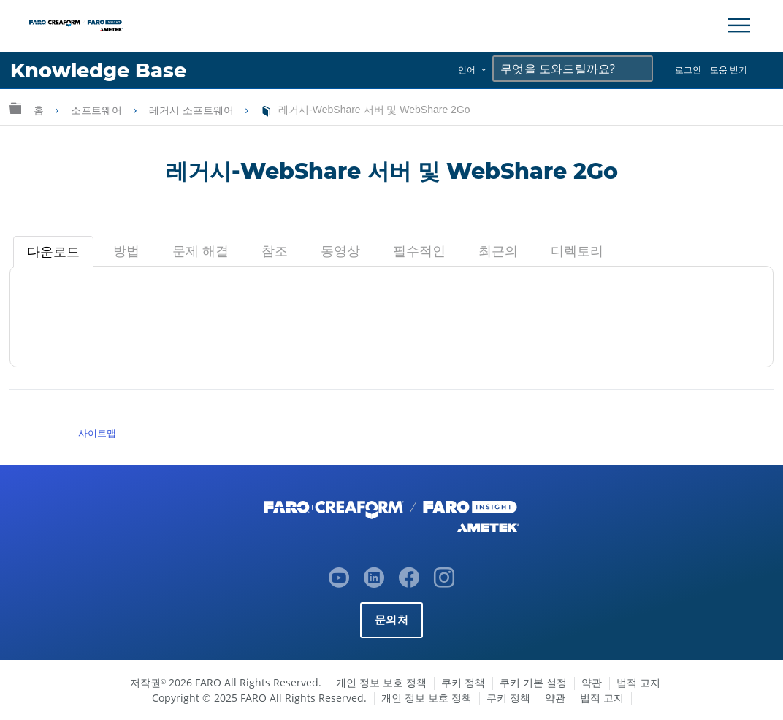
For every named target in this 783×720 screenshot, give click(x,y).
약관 (591, 682)
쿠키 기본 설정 (533, 682)
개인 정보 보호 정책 (381, 682)
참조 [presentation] (274, 251)
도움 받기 (728, 70)
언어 (466, 70)
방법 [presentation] (126, 251)
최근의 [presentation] (498, 251)
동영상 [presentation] (340, 251)
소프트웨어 (98, 110)
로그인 (688, 70)
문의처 (391, 620)
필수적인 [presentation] (419, 251)
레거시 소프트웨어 (193, 110)
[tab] (53, 252)
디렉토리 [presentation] (577, 251)
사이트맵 (97, 433)
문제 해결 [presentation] (200, 251)
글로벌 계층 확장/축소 (15, 107)
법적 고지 (638, 682)
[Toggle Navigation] (739, 25)
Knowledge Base (98, 70)
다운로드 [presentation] (53, 252)
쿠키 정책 (463, 682)
